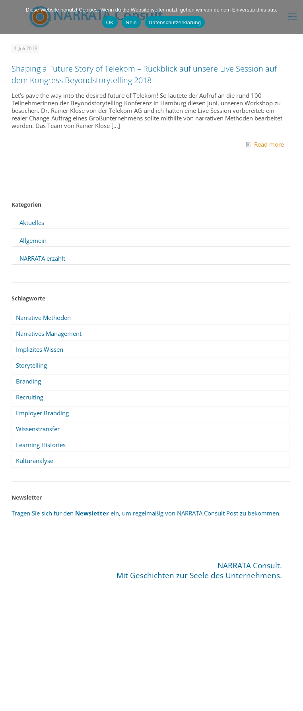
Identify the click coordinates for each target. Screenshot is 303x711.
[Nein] (293, 17)
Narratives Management (49, 333)
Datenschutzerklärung (175, 22)
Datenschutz (160, 695)
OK (110, 22)
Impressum (102, 695)
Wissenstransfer (38, 429)
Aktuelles (31, 223)
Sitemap (130, 695)
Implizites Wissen (39, 349)
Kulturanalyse (34, 461)
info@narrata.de (139, 681)
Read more (269, 144)
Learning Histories (41, 445)
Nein (131, 22)
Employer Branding (42, 413)
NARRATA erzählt (42, 258)
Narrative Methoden (43, 318)
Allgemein (33, 240)
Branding (28, 381)
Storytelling (31, 365)
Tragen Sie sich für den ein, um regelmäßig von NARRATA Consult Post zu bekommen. (146, 513)
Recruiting (29, 397)
